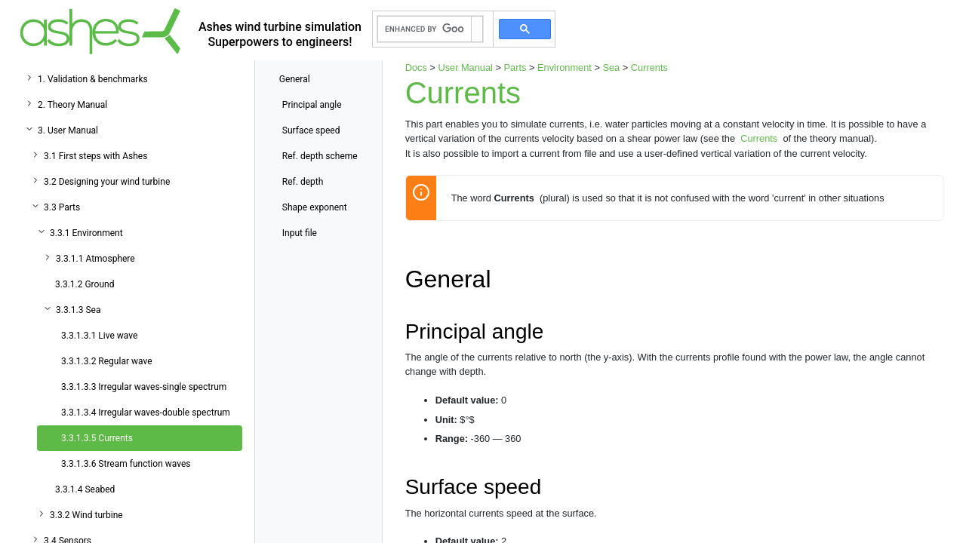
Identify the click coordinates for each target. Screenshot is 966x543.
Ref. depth (302, 181)
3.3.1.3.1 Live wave (99, 335)
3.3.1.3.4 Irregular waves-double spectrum (145, 412)
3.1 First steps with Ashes (95, 156)
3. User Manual (68, 130)
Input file (299, 233)
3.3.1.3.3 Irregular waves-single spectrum (143, 387)
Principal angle (312, 105)
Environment (564, 67)
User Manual (465, 67)
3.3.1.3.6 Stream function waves (126, 464)
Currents (649, 67)
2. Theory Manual (72, 105)
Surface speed (311, 130)
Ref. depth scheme (320, 156)
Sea (611, 67)
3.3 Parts (62, 207)
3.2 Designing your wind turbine (107, 181)
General (294, 79)
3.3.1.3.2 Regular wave (106, 361)
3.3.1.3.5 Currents (97, 438)
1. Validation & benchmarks (93, 79)
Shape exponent (314, 207)
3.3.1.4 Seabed (85, 489)
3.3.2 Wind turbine (86, 515)
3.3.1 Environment (86, 233)
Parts (515, 67)
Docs (416, 67)
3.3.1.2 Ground (84, 284)
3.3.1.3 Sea (78, 310)
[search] (424, 29)
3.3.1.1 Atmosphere (95, 258)
